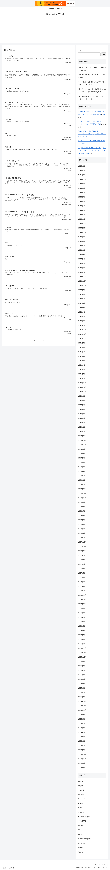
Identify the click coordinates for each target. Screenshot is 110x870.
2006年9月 (82, 608)
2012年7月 (82, 299)
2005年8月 (82, 666)
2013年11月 (82, 228)
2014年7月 (82, 192)
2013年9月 (82, 237)
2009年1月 (82, 484)
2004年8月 (82, 719)
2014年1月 (82, 219)
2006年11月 (82, 599)
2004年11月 (82, 706)
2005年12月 (82, 648)
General (81, 812)
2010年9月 (82, 396)
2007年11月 (82, 546)
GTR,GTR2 (82, 821)
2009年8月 (82, 453)
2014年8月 (82, 188)
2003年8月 (82, 768)
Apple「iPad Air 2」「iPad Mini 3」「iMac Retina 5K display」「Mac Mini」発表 (92, 133)
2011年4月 (82, 365)
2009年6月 (82, 462)
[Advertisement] (55, 31)
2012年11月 (82, 281)
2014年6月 (82, 197)
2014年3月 (82, 210)
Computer (81, 790)
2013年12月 (82, 223)
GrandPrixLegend (84, 816)
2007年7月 (82, 564)
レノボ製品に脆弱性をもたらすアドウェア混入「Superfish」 (92, 83)
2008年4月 (82, 524)
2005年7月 (82, 670)
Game (80, 808)
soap (85, 136)
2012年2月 (82, 321)
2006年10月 (82, 604)
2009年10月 (82, 445)
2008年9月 (82, 502)
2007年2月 (82, 586)
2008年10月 (82, 498)
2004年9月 (82, 714)
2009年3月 (82, 476)
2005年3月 (82, 688)
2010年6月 (82, 409)
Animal (80, 781)
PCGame (81, 843)
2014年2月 (82, 215)
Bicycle (80, 785)
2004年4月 (82, 737)
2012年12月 (82, 276)
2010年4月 (82, 418)
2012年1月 (82, 325)
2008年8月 (82, 507)
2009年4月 (82, 471)
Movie (80, 830)
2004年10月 (82, 710)
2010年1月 (82, 431)
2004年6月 (82, 728)
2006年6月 (82, 622)
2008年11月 (82, 493)
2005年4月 (82, 683)
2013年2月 (82, 268)
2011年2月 (82, 374)
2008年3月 (82, 529)
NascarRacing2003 (84, 839)
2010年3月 (82, 422)
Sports (80, 852)
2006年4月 (82, 630)
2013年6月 (82, 250)
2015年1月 (82, 175)
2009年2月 (82, 480)
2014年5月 (82, 201)
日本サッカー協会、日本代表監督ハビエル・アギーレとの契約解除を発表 (92, 90)
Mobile (80, 825)
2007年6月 (82, 568)
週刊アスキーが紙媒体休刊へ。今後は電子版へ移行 (92, 69)
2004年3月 (82, 741)
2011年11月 (82, 334)
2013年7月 (82, 246)
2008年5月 (82, 520)
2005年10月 (82, 657)
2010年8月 (82, 400)
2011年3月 (82, 369)
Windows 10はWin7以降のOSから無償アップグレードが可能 (92, 97)
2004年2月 (82, 745)
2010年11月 (82, 387)
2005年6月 (82, 675)
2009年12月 (82, 436)
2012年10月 (82, 285)
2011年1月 (82, 378)
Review (80, 847)
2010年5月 (82, 414)
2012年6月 (82, 303)
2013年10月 (82, 232)
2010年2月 (82, 427)
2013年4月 (82, 259)
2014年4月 (82, 206)
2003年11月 (82, 754)
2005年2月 (82, 692)
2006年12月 (82, 595)
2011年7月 (82, 352)
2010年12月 (82, 383)
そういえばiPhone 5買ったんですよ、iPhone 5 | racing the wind (92, 150)
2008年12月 (82, 489)
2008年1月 (82, 538)
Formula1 (81, 799)
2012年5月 (82, 307)
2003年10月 (82, 759)
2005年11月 (82, 653)
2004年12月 (82, 701)
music (80, 834)
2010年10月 (82, 392)
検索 (79, 51)
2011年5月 (82, 361)
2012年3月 (82, 316)
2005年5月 (82, 679)
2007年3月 (82, 582)
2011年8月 (82, 347)
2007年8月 (82, 560)
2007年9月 (82, 555)
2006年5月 (82, 626)
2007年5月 (82, 573)
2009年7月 (82, 458)
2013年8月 (82, 241)
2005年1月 (82, 697)
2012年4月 (82, 312)
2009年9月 (82, 449)
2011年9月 (82, 343)
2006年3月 (82, 635)
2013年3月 (82, 263)
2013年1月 (82, 272)
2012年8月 (82, 294)
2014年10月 (82, 179)
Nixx (104, 114)
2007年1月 (82, 591)
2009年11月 (82, 440)
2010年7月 (82, 405)
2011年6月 (82, 356)
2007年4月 (82, 577)
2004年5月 (82, 732)
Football (81, 794)
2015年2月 (82, 170)
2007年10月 (82, 551)
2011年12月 (82, 330)
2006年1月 (82, 644)
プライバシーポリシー (101, 864)
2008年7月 (82, 511)
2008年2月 (82, 533)
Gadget (80, 803)
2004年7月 (82, 723)
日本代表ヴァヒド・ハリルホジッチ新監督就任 (92, 76)
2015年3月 (82, 166)
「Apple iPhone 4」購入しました (89, 148)
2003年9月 (82, 763)
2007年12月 (82, 542)
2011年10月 (82, 338)
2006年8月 (82, 613)
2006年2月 (82, 639)
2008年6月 (82, 515)
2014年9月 (82, 184)
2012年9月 (82, 290)
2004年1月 (82, 750)
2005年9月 (82, 661)
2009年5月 (82, 467)
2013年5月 (82, 254)
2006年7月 (82, 617)
